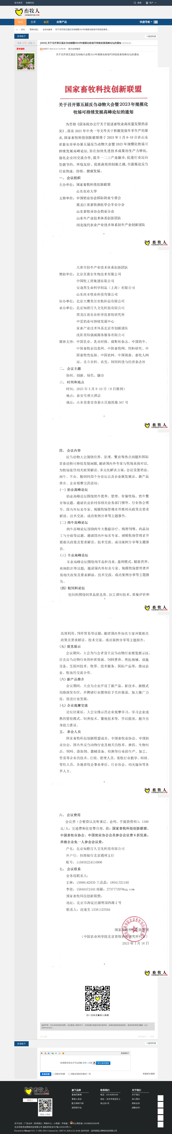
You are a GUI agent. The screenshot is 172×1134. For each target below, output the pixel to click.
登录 (85, 1063)
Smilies (63, 1053)
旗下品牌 (76, 1090)
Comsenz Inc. (52, 1131)
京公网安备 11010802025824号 (84, 1123)
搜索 (139, 3)
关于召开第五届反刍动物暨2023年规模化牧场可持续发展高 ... (82, 29)
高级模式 (125, 1053)
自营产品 (61, 22)
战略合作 (136, 1108)
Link (52, 1053)
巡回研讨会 (77, 1108)
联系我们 (105, 1090)
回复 (45, 1037)
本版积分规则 (149, 1074)
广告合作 (28, 1123)
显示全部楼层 (74, 49)
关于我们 (136, 1090)
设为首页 (18, 3)
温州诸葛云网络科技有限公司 (104, 1131)
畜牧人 (17, 29)
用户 (151, 3)
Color (45, 1053)
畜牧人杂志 (77, 1099)
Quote (56, 1053)
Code (59, 1053)
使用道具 (142, 1037)
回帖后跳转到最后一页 (79, 1074)
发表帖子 (21, 36)
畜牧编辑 (20, 49)
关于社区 (18, 1123)
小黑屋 (57, 1123)
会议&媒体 (47, 29)
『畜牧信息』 (34, 29)
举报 (152, 1037)
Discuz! (27, 1131)
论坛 (20, 22)
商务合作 (136, 1103)
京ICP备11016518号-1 (61, 1127)
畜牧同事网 (77, 1095)
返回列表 (152, 36)
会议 (46, 22)
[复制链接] (126, 43)
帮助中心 (48, 1123)
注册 (90, 1063)
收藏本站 (30, 3)
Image (48, 1053)
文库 (33, 22)
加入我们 (136, 1099)
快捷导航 (145, 22)
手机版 (65, 1123)
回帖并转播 (58, 1074)
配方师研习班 (78, 1103)
